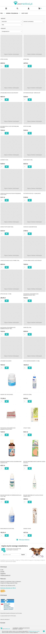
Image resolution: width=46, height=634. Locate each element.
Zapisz (23, 554)
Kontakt (2, 571)
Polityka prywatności (5, 575)
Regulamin (3, 573)
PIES (1, 13)
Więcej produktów (24, 539)
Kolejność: (3, 28)
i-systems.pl (20, 628)
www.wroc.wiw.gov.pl (4, 619)
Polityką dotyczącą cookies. (34, 631)
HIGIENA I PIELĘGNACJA (12, 13)
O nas (1, 569)
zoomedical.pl (15, 627)
